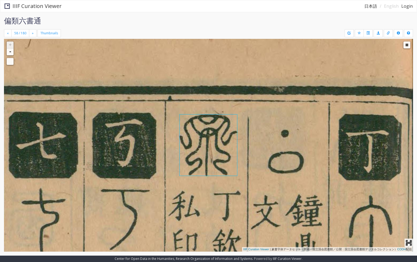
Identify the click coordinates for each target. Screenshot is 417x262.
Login (407, 6)
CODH (401, 249)
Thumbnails (49, 33)
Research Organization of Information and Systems (214, 258)
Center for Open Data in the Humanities (144, 258)
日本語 (370, 6)
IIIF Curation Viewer (33, 6)
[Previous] (8, 33)
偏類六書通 (22, 20)
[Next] (32, 33)
